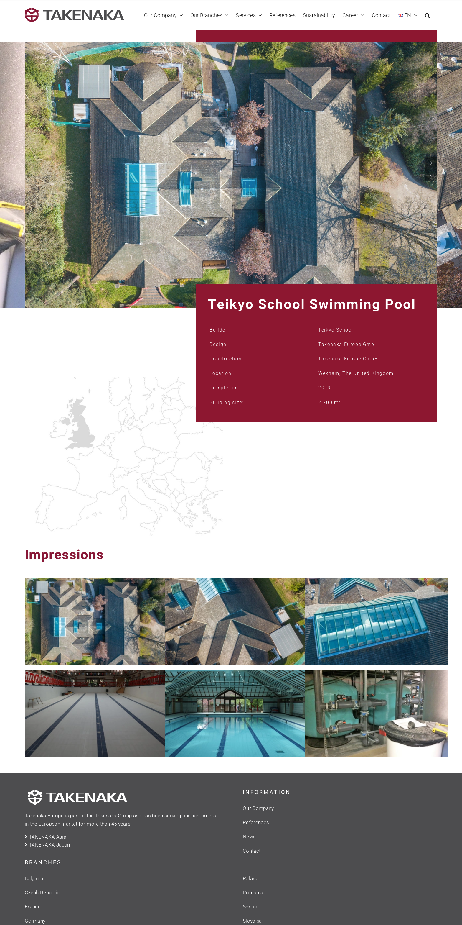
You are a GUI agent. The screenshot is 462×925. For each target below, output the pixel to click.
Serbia (250, 907)
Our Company (258, 808)
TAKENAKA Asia (45, 837)
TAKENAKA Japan (47, 845)
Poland (250, 878)
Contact (251, 851)
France (33, 907)
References (256, 822)
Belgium (34, 878)
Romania (253, 893)
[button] (427, 15)
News (249, 836)
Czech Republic (42, 893)
